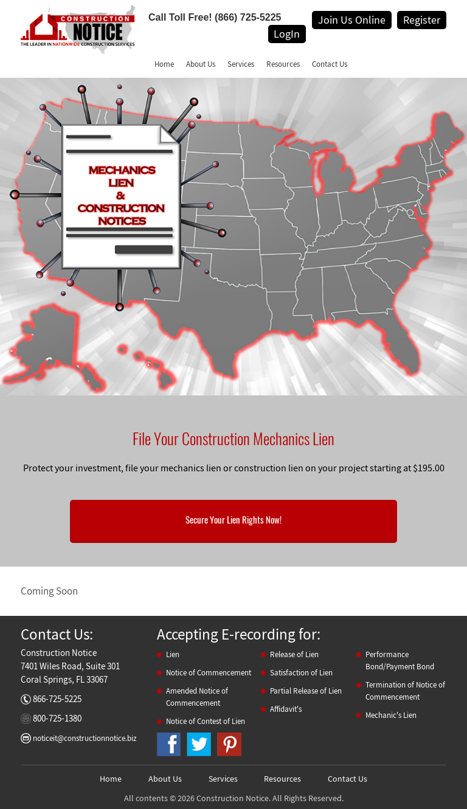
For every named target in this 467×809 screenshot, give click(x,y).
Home (164, 64)
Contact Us (329, 64)
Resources (283, 64)
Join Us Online (352, 20)
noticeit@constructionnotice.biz (85, 738)
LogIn (287, 34)
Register (421, 20)
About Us (200, 64)
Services (240, 64)
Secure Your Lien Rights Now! (233, 520)
